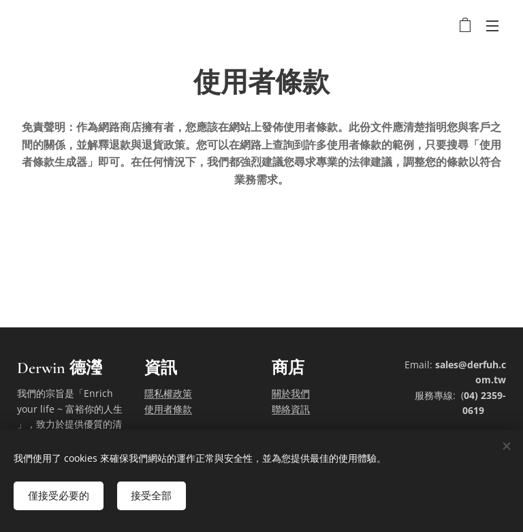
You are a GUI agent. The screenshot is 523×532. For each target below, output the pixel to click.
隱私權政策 (168, 393)
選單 (492, 26)
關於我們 (291, 393)
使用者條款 (168, 408)
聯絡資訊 (291, 408)
